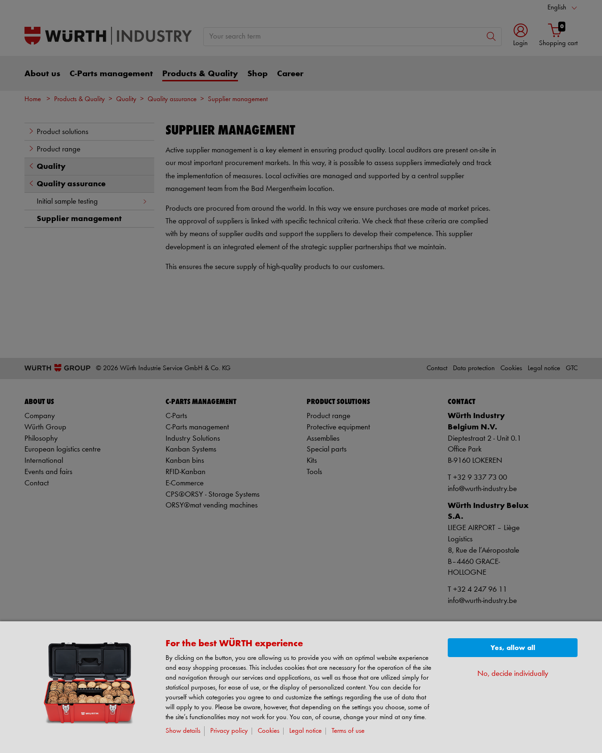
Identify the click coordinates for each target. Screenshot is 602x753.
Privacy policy (229, 731)
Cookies (268, 731)
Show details (183, 731)
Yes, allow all (513, 647)
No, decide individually (512, 674)
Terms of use (348, 731)
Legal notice (305, 731)
